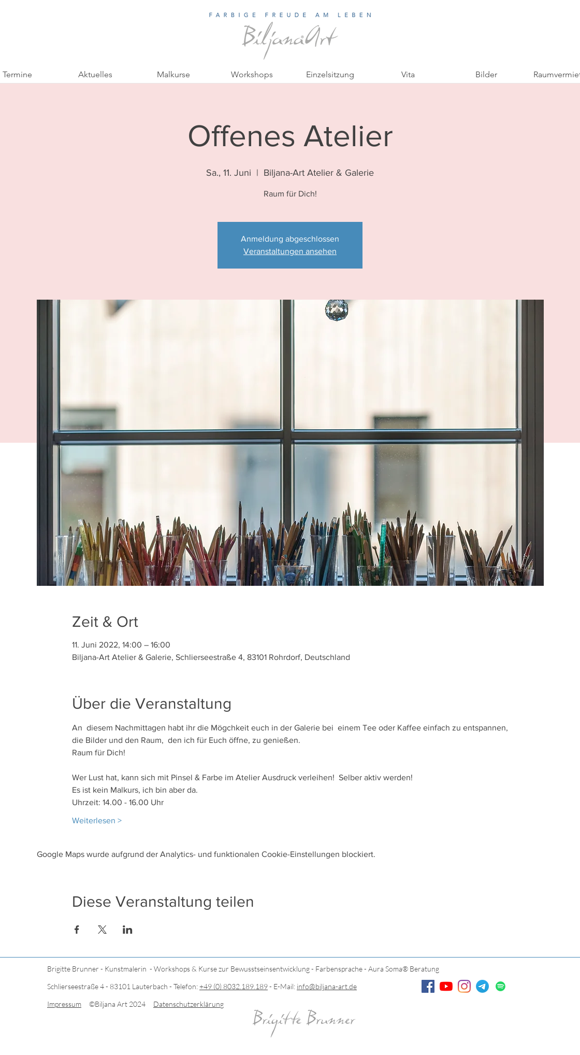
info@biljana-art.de (327, 986)
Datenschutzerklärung (188, 1004)
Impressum (64, 1004)
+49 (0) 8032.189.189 (233, 986)
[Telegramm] (482, 986)
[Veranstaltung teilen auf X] (102, 929)
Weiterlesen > (97, 820)
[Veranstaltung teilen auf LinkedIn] (128, 929)
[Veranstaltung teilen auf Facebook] (77, 929)
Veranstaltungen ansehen (290, 251)
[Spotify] (500, 986)
